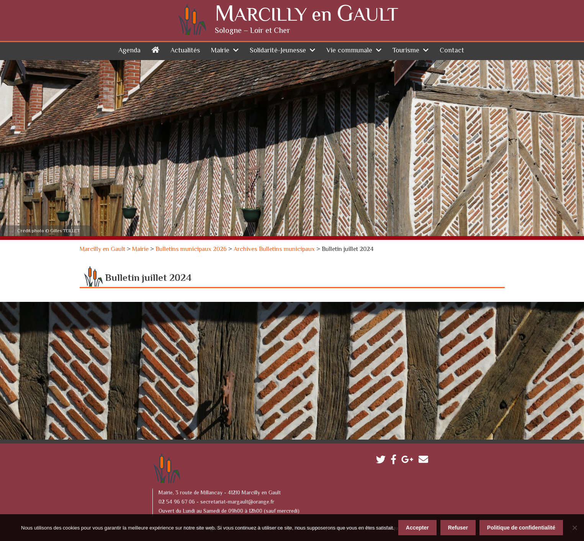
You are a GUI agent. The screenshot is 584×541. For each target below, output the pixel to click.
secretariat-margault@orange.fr (237, 502)
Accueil (155, 49)
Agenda (129, 51)
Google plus (409, 461)
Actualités (185, 51)
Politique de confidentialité (521, 528)
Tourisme (406, 51)
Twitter (382, 461)
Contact (452, 51)
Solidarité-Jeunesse (278, 51)
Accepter (417, 528)
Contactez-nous (425, 461)
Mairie (220, 51)
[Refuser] (574, 527)
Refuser (458, 528)
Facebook (395, 461)
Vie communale (349, 51)
